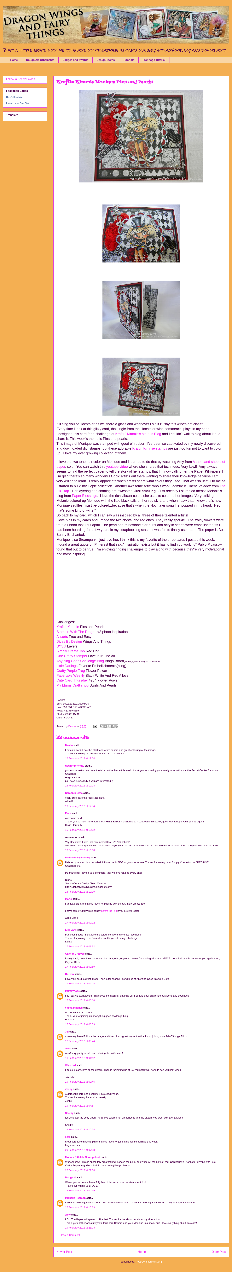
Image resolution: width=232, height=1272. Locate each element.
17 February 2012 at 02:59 (80, 966)
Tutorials (128, 59)
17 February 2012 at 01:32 (80, 946)
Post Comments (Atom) (149, 1261)
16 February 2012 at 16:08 (80, 850)
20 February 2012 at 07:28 (80, 1149)
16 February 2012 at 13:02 (80, 829)
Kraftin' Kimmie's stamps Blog (138, 434)
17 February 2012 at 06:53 (80, 1024)
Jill (67, 1031)
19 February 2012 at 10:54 (80, 1129)
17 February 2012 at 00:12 (80, 922)
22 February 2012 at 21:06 (80, 1170)
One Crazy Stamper (71, 656)
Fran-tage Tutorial (154, 59)
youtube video (117, 467)
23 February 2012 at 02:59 (80, 1190)
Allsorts (62, 637)
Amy (68, 1214)
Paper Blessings (84, 496)
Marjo (68, 898)
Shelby (69, 1113)
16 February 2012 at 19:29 (80, 891)
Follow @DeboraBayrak (20, 79)
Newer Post (64, 1251)
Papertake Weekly (70, 675)
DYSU (61, 646)
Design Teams (106, 59)
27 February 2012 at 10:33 (80, 1207)
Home (14, 59)
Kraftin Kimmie (67, 627)
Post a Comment (70, 1235)
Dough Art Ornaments (40, 59)
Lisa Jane (71, 929)
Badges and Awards (75, 59)
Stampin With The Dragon (76, 632)
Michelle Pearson (75, 1197)
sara (67, 1136)
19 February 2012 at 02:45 (80, 1081)
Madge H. (70, 1177)
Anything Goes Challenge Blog (80, 661)
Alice (68, 1048)
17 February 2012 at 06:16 (80, 1000)
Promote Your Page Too (17, 103)
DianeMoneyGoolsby (77, 857)
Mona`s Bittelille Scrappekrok (82, 1157)
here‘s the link (109, 910)
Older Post (219, 1251)
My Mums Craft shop (72, 685)
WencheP (70, 1065)
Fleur (68, 813)
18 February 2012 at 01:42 (80, 1057)
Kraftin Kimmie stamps (149, 448)
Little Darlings (67, 666)
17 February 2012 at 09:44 (80, 1041)
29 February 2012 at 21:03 (80, 1227)
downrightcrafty (74, 765)
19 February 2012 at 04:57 (80, 1105)
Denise (69, 745)
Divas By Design (69, 641)
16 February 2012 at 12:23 (80, 785)
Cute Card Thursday (72, 680)
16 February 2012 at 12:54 (80, 806)
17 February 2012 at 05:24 (80, 983)
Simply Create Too (70, 651)
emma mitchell (74, 1007)
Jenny (68, 1089)
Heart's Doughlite (14, 97)
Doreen (69, 974)
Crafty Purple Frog (71, 671)
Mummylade (72, 990)
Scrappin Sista (74, 792)
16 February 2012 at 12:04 (80, 758)
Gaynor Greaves (74, 953)
